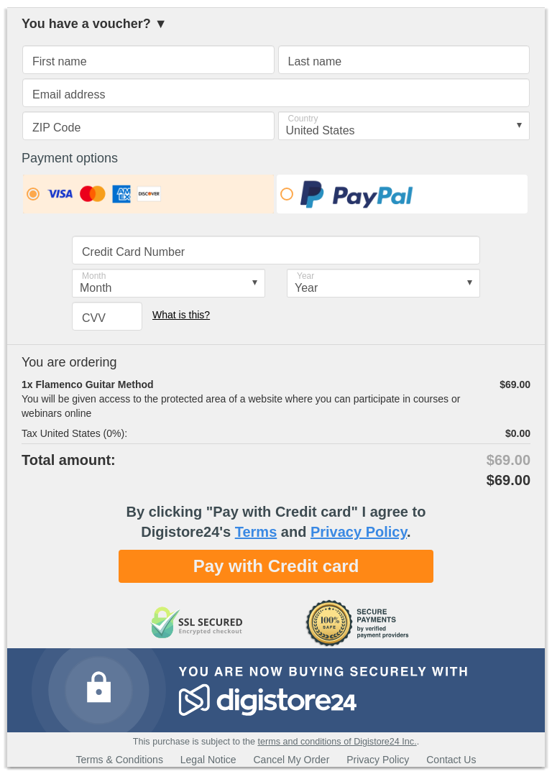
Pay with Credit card (276, 566)
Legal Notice (208, 759)
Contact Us (451, 759)
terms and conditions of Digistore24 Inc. (336, 742)
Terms (256, 532)
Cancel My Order (292, 759)
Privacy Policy (358, 532)
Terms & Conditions (119, 759)
